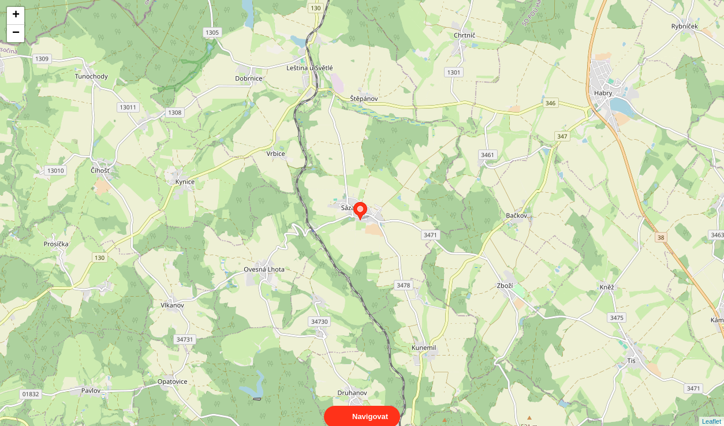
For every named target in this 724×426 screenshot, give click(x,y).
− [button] (16, 33)
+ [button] (16, 15)
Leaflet (711, 411)
